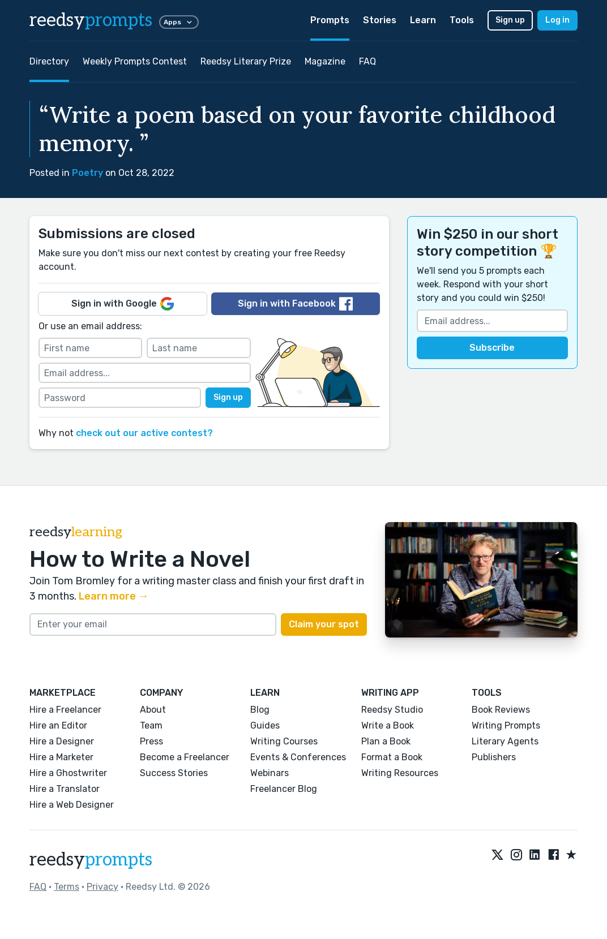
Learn (423, 20)
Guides (265, 725)
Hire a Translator (64, 788)
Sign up (510, 20)
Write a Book (387, 725)
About (153, 709)
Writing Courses (284, 741)
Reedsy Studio (392, 709)
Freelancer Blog (283, 788)
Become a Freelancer (184, 757)
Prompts (329, 20)
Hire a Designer (61, 741)
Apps (179, 22)
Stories (379, 20)
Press (151, 741)
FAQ (367, 61)
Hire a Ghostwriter (68, 773)
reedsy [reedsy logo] (90, 20)
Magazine (325, 61)
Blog (260, 709)
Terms (66, 886)
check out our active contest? (144, 433)
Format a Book (391, 757)
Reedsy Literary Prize (245, 61)
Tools (462, 20)
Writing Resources (399, 773)
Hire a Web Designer (71, 804)
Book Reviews (501, 709)
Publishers (494, 757)
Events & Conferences (298, 757)
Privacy (102, 886)
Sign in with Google (122, 304)
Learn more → (113, 596)
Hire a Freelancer (65, 709)
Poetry (87, 172)
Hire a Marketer (61, 757)
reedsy (90, 860)
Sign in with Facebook (295, 304)
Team (151, 725)
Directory (49, 61)
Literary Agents (505, 741)
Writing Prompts (506, 725)
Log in (557, 20)
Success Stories (174, 773)
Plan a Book (386, 741)
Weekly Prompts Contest (135, 61)
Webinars (269, 773)
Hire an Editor (58, 725)
